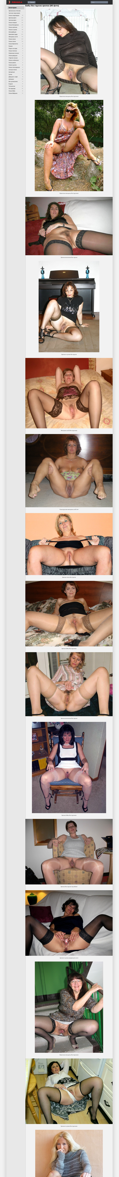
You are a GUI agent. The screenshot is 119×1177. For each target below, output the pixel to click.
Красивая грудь (13, 34)
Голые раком (12, 62)
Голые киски (12, 39)
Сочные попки (13, 69)
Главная (32, 2)
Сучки (10, 74)
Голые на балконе (14, 60)
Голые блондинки (14, 25)
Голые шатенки (13, 27)
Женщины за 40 (13, 36)
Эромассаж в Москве (14, 10)
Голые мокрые (13, 22)
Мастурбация (12, 32)
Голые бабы (12, 91)
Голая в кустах (13, 65)
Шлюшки (11, 79)
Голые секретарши (14, 15)
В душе (11, 84)
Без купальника (13, 81)
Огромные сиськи (14, 53)
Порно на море (13, 48)
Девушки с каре (13, 76)
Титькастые (12, 86)
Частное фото (12, 20)
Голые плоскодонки (14, 67)
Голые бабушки (13, 93)
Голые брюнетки (13, 43)
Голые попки (12, 41)
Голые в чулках (13, 29)
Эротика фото (12, 18)
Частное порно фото (14, 13)
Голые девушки (13, 55)
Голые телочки (13, 51)
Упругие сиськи (13, 58)
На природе (12, 88)
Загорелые (12, 72)
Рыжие (11, 46)
